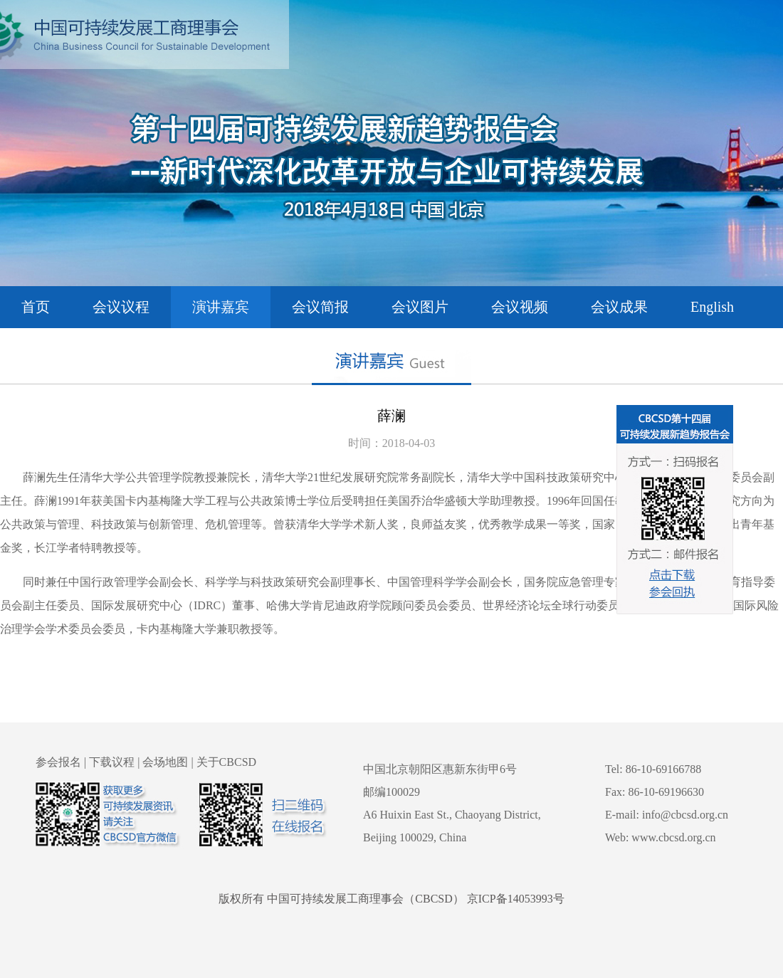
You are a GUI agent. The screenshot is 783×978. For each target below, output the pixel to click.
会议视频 (519, 307)
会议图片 (420, 307)
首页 (35, 307)
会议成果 (619, 307)
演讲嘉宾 (220, 307)
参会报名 (58, 762)
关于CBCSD (226, 762)
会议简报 (320, 307)
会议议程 (121, 307)
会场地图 (165, 762)
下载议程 (112, 762)
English (712, 307)
